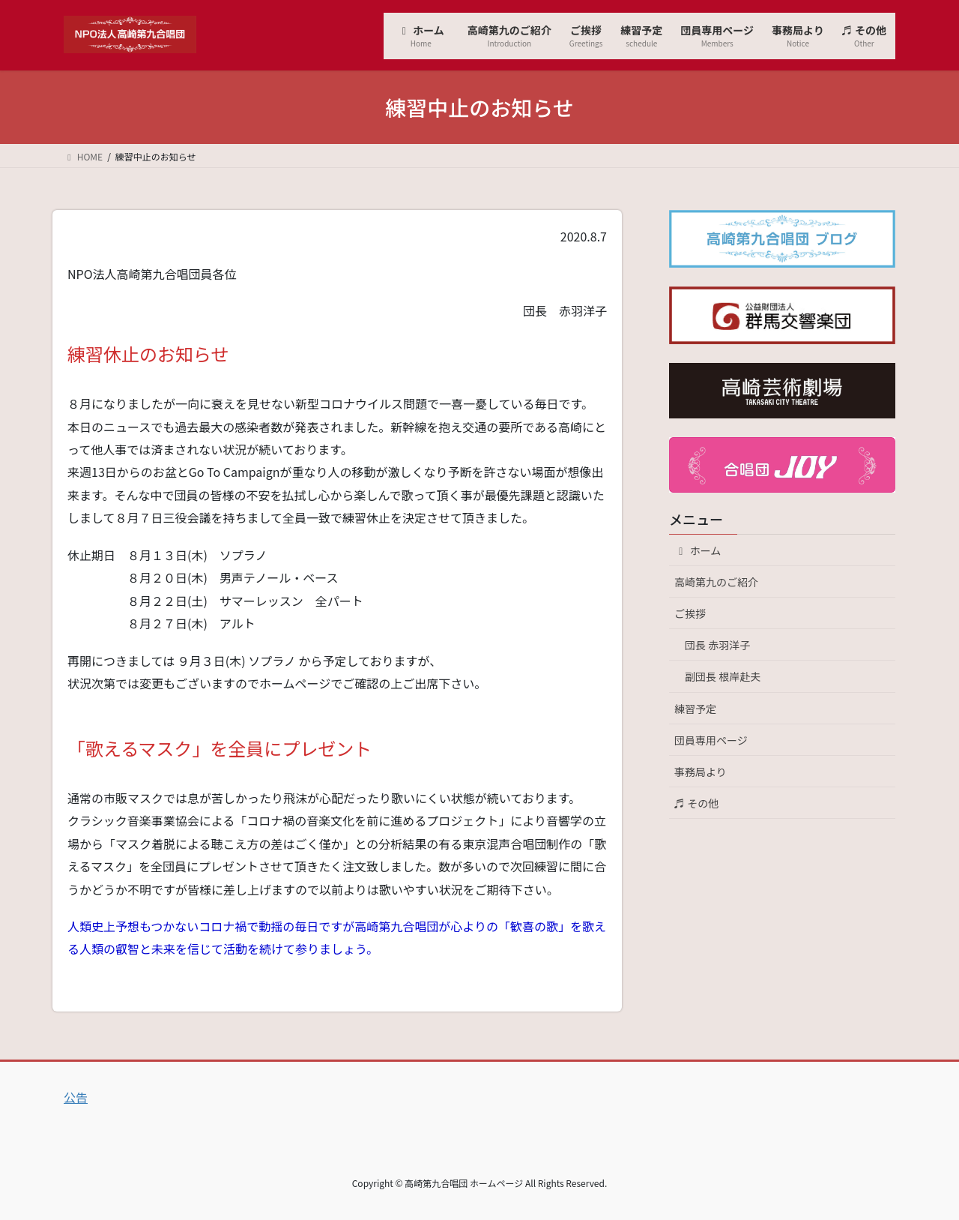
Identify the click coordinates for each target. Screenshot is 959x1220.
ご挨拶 (690, 613)
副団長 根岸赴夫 (722, 676)
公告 (76, 1097)
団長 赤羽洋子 (717, 644)
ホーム (702, 550)
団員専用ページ (711, 740)
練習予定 (695, 708)
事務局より (700, 771)
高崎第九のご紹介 (716, 581)
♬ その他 (696, 803)
